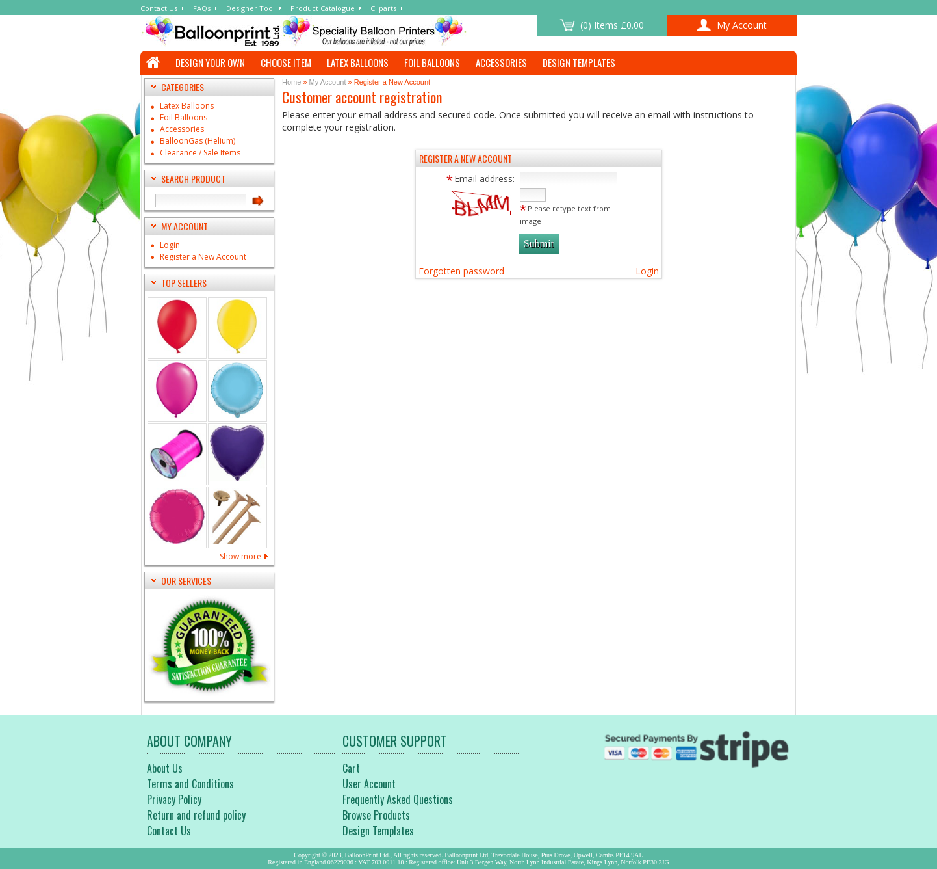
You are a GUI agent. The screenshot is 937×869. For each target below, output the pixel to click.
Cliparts (383, 8)
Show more (240, 556)
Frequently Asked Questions (397, 799)
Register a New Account (203, 257)
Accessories (501, 62)
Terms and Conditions (190, 784)
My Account (327, 82)
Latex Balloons (358, 62)
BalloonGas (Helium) (197, 141)
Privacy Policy (174, 799)
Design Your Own (210, 62)
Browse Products (376, 815)
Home (291, 82)
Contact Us (158, 8)
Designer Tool (250, 8)
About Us (165, 768)
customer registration (338, 31)
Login (170, 245)
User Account (369, 784)
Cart (351, 768)
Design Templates (579, 62)
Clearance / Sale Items (200, 153)
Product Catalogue (322, 8)
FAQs (202, 8)
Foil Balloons (432, 62)
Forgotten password (461, 271)
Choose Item (286, 62)
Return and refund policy (196, 815)
